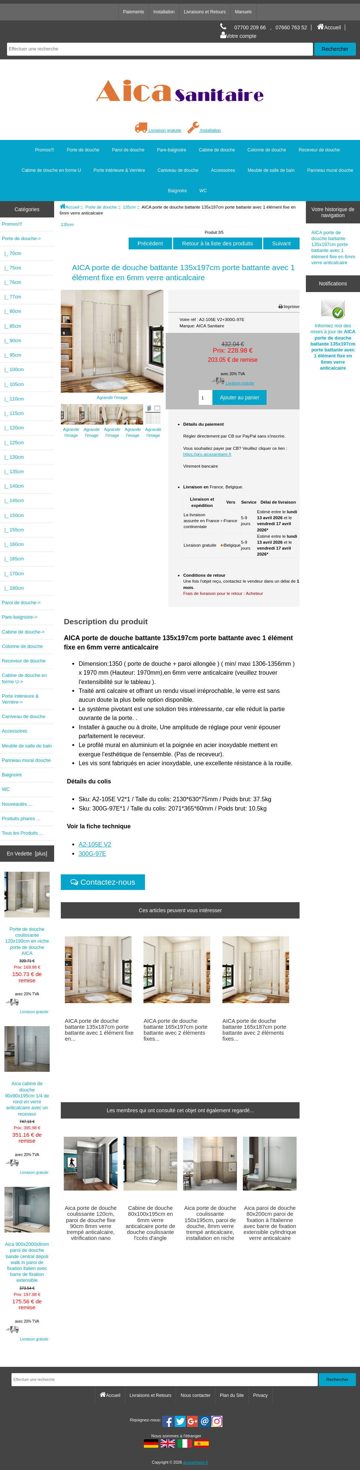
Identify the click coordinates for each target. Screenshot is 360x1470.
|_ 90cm (11, 340)
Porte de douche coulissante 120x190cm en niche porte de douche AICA (27, 914)
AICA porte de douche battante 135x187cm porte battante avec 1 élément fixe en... (99, 1030)
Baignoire (177, 190)
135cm (129, 206)
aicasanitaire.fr (195, 1462)
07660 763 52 (291, 27)
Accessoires (223, 170)
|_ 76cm (11, 282)
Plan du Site (232, 1395)
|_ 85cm (11, 326)
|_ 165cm (13, 559)
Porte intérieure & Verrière (119, 170)
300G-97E (92, 853)
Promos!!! (44, 150)
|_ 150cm (13, 515)
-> (21, 238)
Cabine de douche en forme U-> (24, 678)
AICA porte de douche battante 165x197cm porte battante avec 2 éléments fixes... (175, 1030)
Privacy (260, 1395)
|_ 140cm (13, 486)
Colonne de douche (267, 150)
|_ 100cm (13, 369)
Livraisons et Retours (205, 11)
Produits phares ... (21, 818)
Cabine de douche (217, 150)
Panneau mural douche (330, 170)
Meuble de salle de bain (271, 170)
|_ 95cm (11, 355)
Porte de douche (101, 206)
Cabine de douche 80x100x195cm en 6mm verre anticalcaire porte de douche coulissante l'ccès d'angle (150, 1223)
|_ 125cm (13, 442)
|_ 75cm (11, 268)
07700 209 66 (250, 27)
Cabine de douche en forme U (51, 170)
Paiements (133, 11)
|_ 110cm (13, 399)
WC (203, 190)
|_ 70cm (11, 253)
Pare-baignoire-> (19, 617)
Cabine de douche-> (23, 632)
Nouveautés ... (17, 804)
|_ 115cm (13, 413)
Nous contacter (196, 1395)
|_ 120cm (13, 427)
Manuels (243, 11)
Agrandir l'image (71, 428)
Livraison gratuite (157, 130)
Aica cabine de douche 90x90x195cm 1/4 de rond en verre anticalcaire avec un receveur (27, 1071)
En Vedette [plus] (27, 854)
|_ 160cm (13, 544)
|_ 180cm (13, 588)
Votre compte (238, 36)
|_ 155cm (13, 530)
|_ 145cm (13, 500)
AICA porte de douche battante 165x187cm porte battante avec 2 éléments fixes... (254, 1030)
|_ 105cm (13, 384)
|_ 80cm (11, 311)
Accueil (329, 27)
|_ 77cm (11, 296)
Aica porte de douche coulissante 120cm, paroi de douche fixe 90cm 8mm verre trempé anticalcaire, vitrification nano (91, 1223)
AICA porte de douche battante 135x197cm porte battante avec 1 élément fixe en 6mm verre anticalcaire (333, 247)
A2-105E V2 (95, 844)
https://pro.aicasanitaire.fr (207, 454)
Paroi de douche (128, 150)
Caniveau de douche (178, 170)
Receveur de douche (319, 150)
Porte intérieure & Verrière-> (20, 699)
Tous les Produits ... (22, 833)
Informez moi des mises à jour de (332, 334)
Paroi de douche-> (21, 602)
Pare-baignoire (171, 150)
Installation (164, 11)
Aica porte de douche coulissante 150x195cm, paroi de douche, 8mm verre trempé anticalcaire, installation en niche (210, 1223)
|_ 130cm (13, 457)
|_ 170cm (13, 573)
